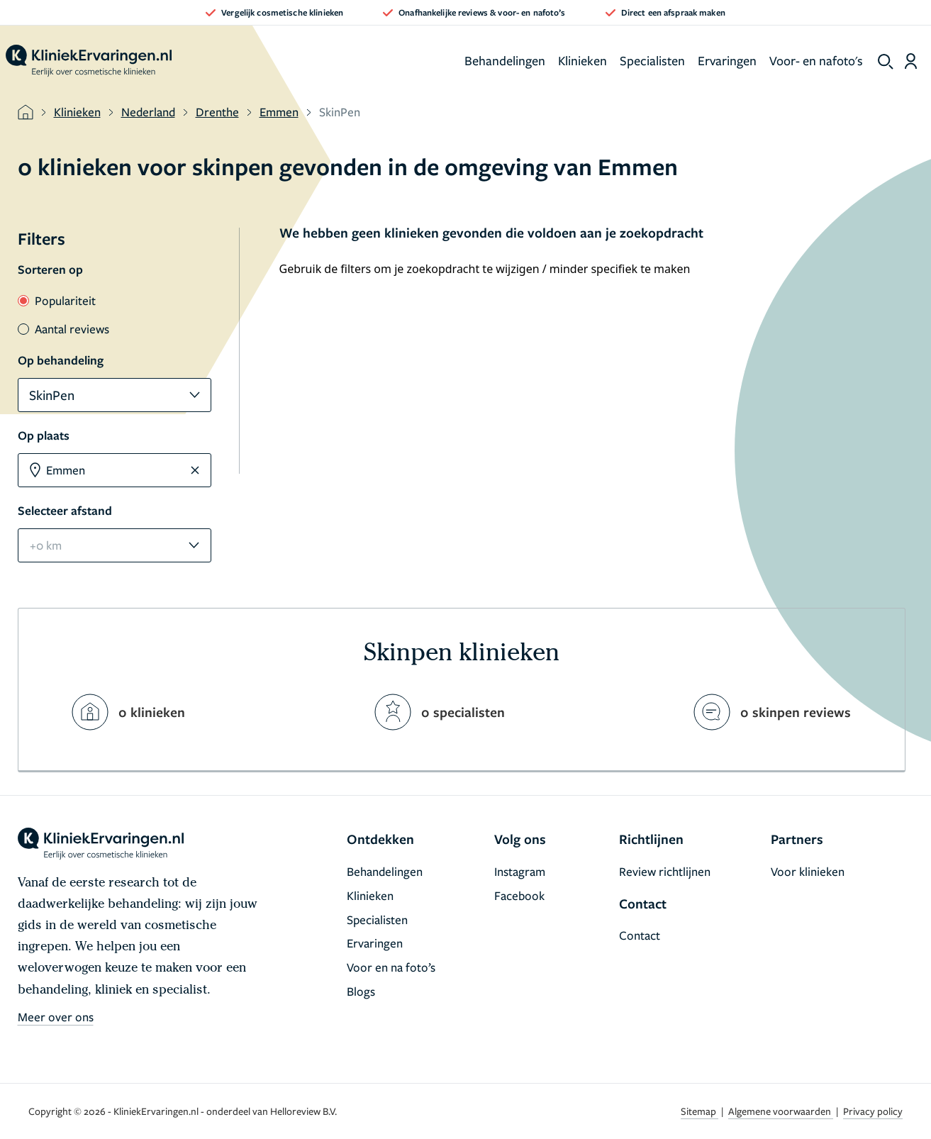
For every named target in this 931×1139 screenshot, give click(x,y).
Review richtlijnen (664, 871)
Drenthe (217, 112)
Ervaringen (727, 60)
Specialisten (652, 60)
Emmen (279, 112)
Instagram (519, 871)
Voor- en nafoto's (816, 60)
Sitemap (699, 1111)
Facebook (519, 895)
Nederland (148, 112)
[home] (89, 61)
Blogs (361, 991)
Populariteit (57, 300)
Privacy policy (873, 1111)
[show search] (885, 62)
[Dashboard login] (911, 61)
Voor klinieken (807, 871)
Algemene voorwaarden (780, 1111)
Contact (639, 935)
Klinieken (582, 60)
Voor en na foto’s (391, 967)
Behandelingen (504, 60)
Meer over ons (56, 1017)
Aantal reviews (63, 329)
